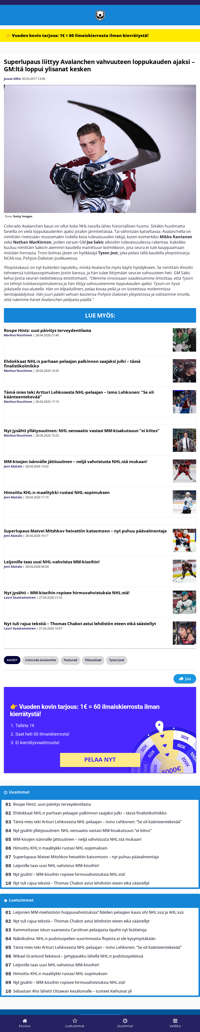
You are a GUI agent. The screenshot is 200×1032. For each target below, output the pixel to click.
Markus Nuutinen (18, 335)
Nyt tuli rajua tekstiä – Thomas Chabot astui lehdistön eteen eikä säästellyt (80, 623)
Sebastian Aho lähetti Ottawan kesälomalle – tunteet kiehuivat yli (72, 991)
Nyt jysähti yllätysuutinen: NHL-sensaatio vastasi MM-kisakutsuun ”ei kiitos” (81, 430)
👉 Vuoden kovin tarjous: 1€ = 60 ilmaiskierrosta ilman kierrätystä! (77, 35)
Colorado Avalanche (40, 660)
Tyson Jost (116, 660)
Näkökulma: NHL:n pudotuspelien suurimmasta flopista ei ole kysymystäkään (84, 938)
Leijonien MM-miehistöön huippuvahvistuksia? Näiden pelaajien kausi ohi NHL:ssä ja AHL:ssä (98, 912)
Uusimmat (19, 792)
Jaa (185, 678)
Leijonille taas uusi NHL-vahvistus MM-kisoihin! (52, 562)
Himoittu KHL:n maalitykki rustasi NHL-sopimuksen (57, 492)
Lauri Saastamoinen (20, 597)
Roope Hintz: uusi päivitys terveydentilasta (47, 330)
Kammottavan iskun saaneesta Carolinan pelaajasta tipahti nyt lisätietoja (80, 929)
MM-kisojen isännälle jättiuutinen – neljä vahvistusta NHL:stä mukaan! (75, 461)
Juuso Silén (12, 78)
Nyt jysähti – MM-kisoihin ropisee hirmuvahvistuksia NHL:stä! (67, 592)
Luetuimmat (21, 900)
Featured (70, 660)
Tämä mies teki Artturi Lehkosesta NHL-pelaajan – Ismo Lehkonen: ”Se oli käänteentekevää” (79, 394)
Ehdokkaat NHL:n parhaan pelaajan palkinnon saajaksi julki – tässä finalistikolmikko (72, 363)
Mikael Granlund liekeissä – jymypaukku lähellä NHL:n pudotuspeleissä (78, 956)
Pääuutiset (93, 660)
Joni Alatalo (13, 466)
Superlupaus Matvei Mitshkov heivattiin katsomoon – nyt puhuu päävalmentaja (85, 531)
